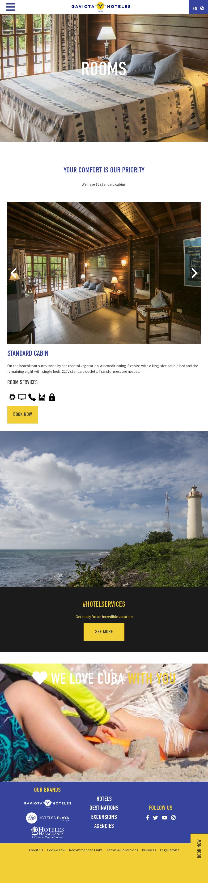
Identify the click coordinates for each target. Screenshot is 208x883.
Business (149, 850)
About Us (36, 850)
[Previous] (14, 273)
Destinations (104, 807)
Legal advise (169, 850)
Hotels (104, 798)
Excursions (104, 817)
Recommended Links (85, 850)
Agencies (104, 826)
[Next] (193, 273)
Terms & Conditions (122, 850)
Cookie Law (56, 850)
